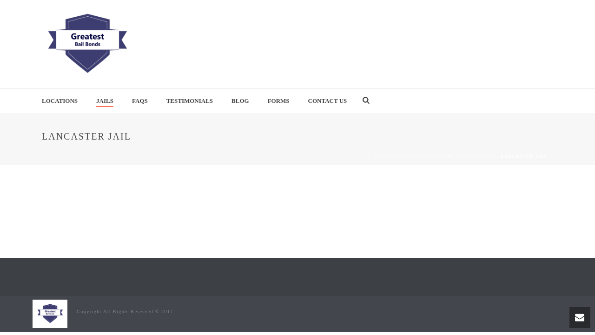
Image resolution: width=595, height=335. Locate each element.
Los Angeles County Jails (456, 156)
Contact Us (327, 100)
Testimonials (189, 100)
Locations (60, 100)
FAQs (140, 100)
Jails (104, 100)
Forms (279, 100)
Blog (240, 100)
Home (383, 156)
